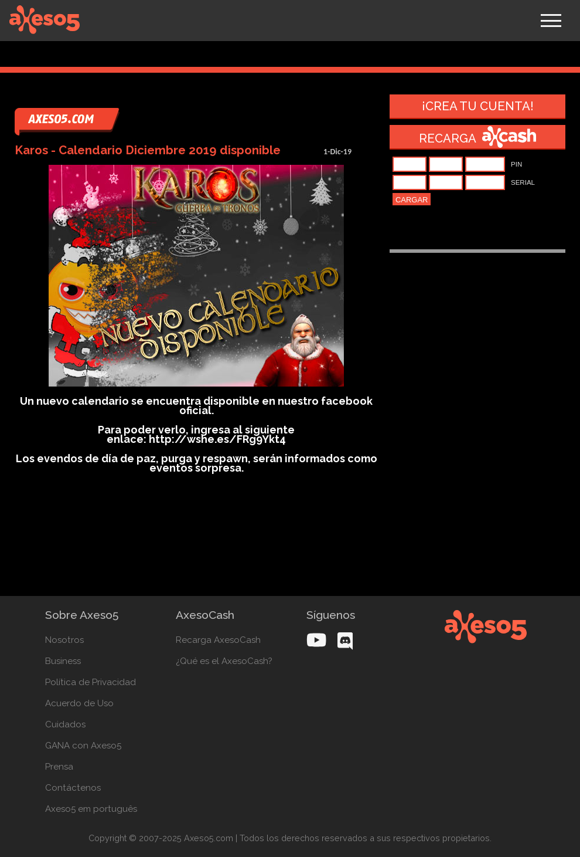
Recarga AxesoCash (218, 640)
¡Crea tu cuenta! (478, 106)
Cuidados (65, 724)
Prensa (59, 766)
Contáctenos (73, 788)
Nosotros (64, 640)
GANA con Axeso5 (83, 745)
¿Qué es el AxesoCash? (224, 661)
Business (63, 661)
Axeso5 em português (91, 809)
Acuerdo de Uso (79, 703)
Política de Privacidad (90, 682)
